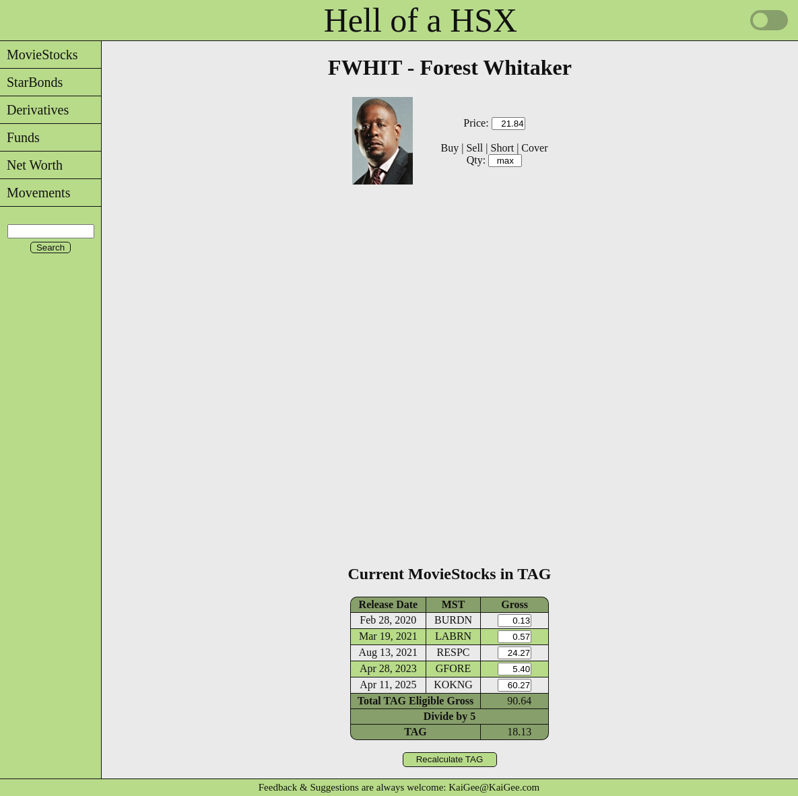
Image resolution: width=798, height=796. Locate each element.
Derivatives (34, 109)
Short (502, 148)
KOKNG (453, 684)
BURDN (453, 620)
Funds (20, 137)
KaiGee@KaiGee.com (493, 787)
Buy (450, 148)
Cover (534, 148)
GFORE (453, 668)
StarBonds (31, 82)
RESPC (453, 652)
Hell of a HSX (420, 20)
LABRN (453, 636)
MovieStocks (39, 54)
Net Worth (31, 165)
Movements (35, 192)
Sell (474, 148)
